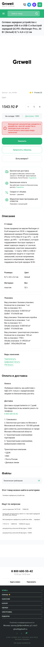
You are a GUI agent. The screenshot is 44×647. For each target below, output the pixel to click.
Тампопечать (10, 359)
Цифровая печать (12, 362)
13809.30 (14, 524)
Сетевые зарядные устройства (13, 495)
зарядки (37, 519)
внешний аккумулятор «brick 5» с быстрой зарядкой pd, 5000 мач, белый (21, 514)
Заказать (22, 141)
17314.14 (6, 524)
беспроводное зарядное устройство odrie (17, 519)
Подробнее (32, 178)
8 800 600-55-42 (11, 414)
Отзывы (38, 92)
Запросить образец (22, 150)
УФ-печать (8, 365)
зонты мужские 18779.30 (11, 509)
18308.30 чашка (24, 524)
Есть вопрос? (22, 158)
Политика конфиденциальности (22, 622)
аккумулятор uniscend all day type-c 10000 (17, 528)
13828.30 (25, 509)
